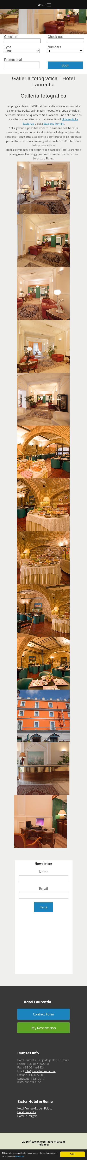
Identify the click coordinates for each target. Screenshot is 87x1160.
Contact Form (43, 1014)
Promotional (21, 63)
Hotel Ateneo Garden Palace (34, 1108)
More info (19, 1156)
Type (21, 49)
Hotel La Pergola (27, 1116)
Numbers (65, 49)
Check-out (65, 39)
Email (43, 888)
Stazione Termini (53, 123)
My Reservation (43, 1028)
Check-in (21, 39)
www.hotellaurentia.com (48, 1141)
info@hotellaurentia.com (40, 1071)
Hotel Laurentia (26, 1112)
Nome (43, 871)
